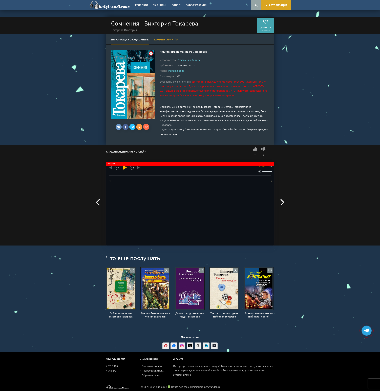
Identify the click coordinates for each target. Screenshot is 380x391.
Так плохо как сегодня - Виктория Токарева (224, 314)
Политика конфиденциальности (161, 366)
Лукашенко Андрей (189, 60)
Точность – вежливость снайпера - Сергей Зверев (259, 314)
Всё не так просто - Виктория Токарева (121, 314)
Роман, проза (198, 52)
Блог (176, 5)
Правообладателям (153, 370)
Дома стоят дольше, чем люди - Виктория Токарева (189, 314)
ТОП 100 (141, 5)
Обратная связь (151, 375)
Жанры (159, 5)
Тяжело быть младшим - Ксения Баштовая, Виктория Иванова (155, 314)
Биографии (196, 5)
